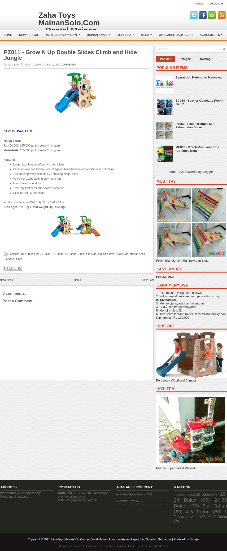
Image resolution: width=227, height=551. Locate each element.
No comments (66, 64)
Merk (148, 33)
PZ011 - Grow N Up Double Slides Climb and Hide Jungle (70, 55)
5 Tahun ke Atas (87, 253)
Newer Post (6, 279)
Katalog (205, 59)
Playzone (9, 258)
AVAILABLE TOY (211, 35)
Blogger (207, 172)
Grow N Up (121, 253)
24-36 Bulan (43, 253)
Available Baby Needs (131, 494)
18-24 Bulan (28, 253)
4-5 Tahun (70, 253)
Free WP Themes (158, 546)
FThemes (76, 546)
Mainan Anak (100, 33)
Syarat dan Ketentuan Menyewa (198, 77)
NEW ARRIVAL (29, 35)
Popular (165, 59)
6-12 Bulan (218, 517)
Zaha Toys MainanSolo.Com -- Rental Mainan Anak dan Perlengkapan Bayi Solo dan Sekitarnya (111, 539)
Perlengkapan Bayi (64, 33)
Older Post (147, 279)
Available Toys (105, 253)
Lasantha (107, 546)
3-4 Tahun (57, 253)
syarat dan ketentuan (189, 303)
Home (199, 3)
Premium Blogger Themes (130, 546)
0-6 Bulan (179, 495)
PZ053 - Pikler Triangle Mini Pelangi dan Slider (195, 125)
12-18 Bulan (201, 494)
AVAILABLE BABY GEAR (176, 35)
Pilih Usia (127, 33)
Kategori (185, 59)
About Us (216, 3)
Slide (19, 258)
